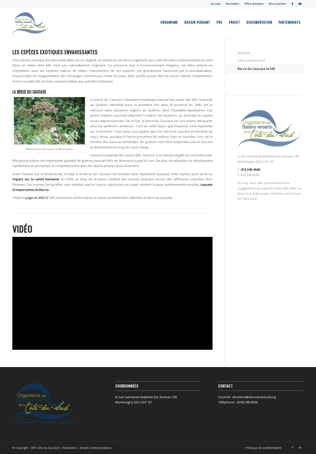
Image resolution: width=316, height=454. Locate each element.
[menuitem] (215, 3)
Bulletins (243, 53)
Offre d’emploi (254, 3)
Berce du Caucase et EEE (256, 68)
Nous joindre (277, 3)
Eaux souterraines (251, 60)
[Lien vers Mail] (300, 3)
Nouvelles (232, 3)
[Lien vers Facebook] (292, 3)
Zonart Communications (95, 448)
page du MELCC (37, 197)
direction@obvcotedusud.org (254, 397)
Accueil (215, 3)
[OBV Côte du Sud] (31, 22)
